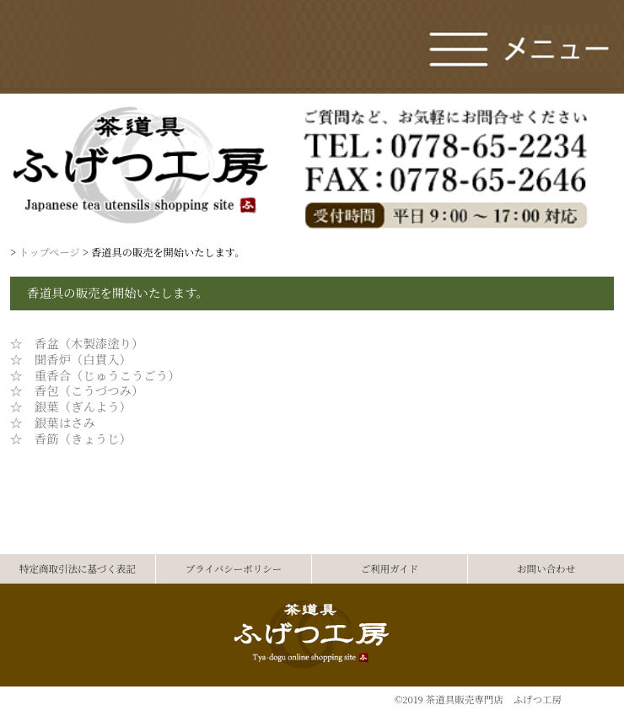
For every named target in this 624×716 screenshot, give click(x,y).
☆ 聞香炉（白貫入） (71, 359)
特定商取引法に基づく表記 (77, 568)
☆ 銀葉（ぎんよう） (71, 406)
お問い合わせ (546, 568)
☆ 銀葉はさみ (52, 422)
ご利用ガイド (390, 568)
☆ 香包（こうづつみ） (76, 390)
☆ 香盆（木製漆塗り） (76, 343)
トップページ (49, 252)
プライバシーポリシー (234, 568)
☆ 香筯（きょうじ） (71, 438)
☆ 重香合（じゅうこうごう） (95, 375)
